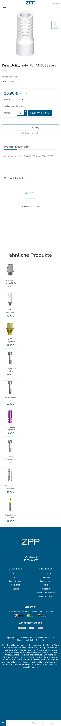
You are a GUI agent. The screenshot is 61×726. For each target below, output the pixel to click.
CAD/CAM (15, 585)
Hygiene (15, 589)
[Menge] (21, 113)
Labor (15, 577)
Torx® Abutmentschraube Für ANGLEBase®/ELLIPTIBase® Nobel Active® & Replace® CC (10, 457)
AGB (46, 585)
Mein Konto (46, 573)
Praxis (15, 573)
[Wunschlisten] (33, 723)
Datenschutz (45, 581)
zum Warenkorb (39, 113)
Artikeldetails (30, 133)
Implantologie (15, 581)
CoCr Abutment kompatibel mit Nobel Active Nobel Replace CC (10, 311)
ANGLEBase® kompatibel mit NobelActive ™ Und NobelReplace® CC (10, 340)
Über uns (46, 577)
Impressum (46, 589)
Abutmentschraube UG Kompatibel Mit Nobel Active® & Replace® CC (10, 399)
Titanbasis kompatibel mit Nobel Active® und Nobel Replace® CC (10, 281)
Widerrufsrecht (45, 596)
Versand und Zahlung (45, 592)
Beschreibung (30, 127)
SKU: (4, 81)
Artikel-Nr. (25, 206)
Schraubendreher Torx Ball (10, 516)
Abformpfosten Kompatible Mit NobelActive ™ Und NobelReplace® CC (10, 487)
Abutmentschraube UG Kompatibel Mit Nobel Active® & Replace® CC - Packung (10, 369)
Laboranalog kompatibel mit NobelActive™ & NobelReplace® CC (10, 428)
